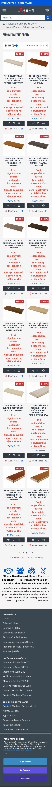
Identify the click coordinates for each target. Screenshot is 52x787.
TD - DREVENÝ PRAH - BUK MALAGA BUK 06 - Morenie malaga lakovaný (38, 161)
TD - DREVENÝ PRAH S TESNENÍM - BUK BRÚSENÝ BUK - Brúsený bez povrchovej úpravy (38, 410)
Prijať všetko (25, 761)
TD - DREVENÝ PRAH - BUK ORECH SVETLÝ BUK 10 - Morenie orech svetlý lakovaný (14, 326)
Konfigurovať (25, 770)
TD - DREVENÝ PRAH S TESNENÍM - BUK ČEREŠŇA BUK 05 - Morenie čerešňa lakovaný (13, 495)
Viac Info (7, 753)
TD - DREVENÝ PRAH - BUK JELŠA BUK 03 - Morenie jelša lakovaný (13, 161)
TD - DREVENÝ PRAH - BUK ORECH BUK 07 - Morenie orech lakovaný (38, 244)
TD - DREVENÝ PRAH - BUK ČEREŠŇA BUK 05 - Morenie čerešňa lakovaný (38, 79)
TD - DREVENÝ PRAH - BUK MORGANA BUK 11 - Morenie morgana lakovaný (13, 244)
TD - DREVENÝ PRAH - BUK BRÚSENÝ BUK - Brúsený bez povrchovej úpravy (13, 79)
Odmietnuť (25, 779)
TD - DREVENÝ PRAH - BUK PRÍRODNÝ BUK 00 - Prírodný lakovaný (14, 408)
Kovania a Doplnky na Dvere (22, 23)
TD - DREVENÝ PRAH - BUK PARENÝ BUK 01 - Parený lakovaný (38, 325)
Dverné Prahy (12, 27)
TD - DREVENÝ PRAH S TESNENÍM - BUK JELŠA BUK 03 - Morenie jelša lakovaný (38, 494)
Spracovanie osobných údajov (17, 750)
